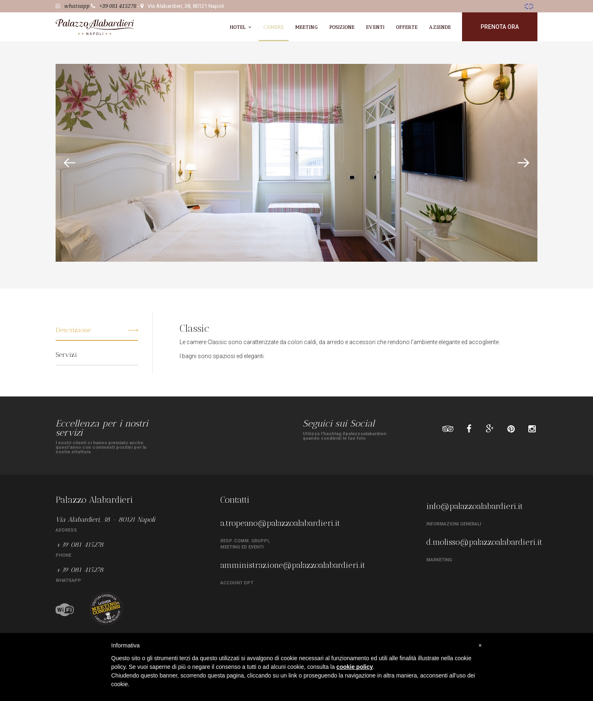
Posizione (342, 27)
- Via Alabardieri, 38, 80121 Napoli (181, 6)
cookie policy (354, 666)
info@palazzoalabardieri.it (474, 506)
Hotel (241, 27)
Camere (274, 27)
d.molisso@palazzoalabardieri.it (484, 542)
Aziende (440, 27)
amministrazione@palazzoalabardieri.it (292, 565)
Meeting (306, 27)
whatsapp (77, 6)
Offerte (407, 27)
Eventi (375, 27)
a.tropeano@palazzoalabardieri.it (280, 523)
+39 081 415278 (117, 6)
